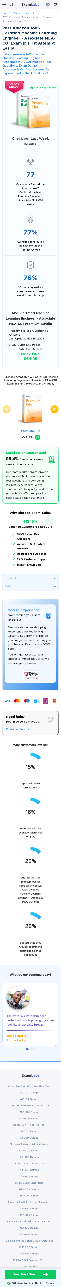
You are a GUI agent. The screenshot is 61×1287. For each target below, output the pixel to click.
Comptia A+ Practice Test (29, 1125)
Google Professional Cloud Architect (29, 1241)
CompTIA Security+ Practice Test (29, 1086)
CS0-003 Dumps (29, 1234)
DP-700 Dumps (29, 1131)
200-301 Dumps (29, 1112)
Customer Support (18, 729)
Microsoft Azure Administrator (29, 1144)
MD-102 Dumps (29, 1228)
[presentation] (6, 409)
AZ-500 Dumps (29, 1254)
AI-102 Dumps (29, 1176)
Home (5, 13)
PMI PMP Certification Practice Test (29, 1221)
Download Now (30, 1274)
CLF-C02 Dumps (29, 1247)
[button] (27, 1049)
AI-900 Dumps (29, 1138)
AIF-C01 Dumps (29, 1170)
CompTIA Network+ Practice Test (29, 1106)
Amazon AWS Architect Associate (29, 1202)
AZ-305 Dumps (29, 1157)
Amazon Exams (22, 13)
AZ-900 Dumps (29, 1209)
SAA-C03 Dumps (29, 1118)
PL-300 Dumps (29, 1196)
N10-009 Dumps (29, 1189)
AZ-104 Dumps (29, 1099)
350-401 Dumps (29, 1215)
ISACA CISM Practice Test (29, 1260)
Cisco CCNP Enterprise (29, 1183)
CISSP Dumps (29, 1267)
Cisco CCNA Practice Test (29, 1164)
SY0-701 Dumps (29, 1093)
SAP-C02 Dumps (29, 1151)
